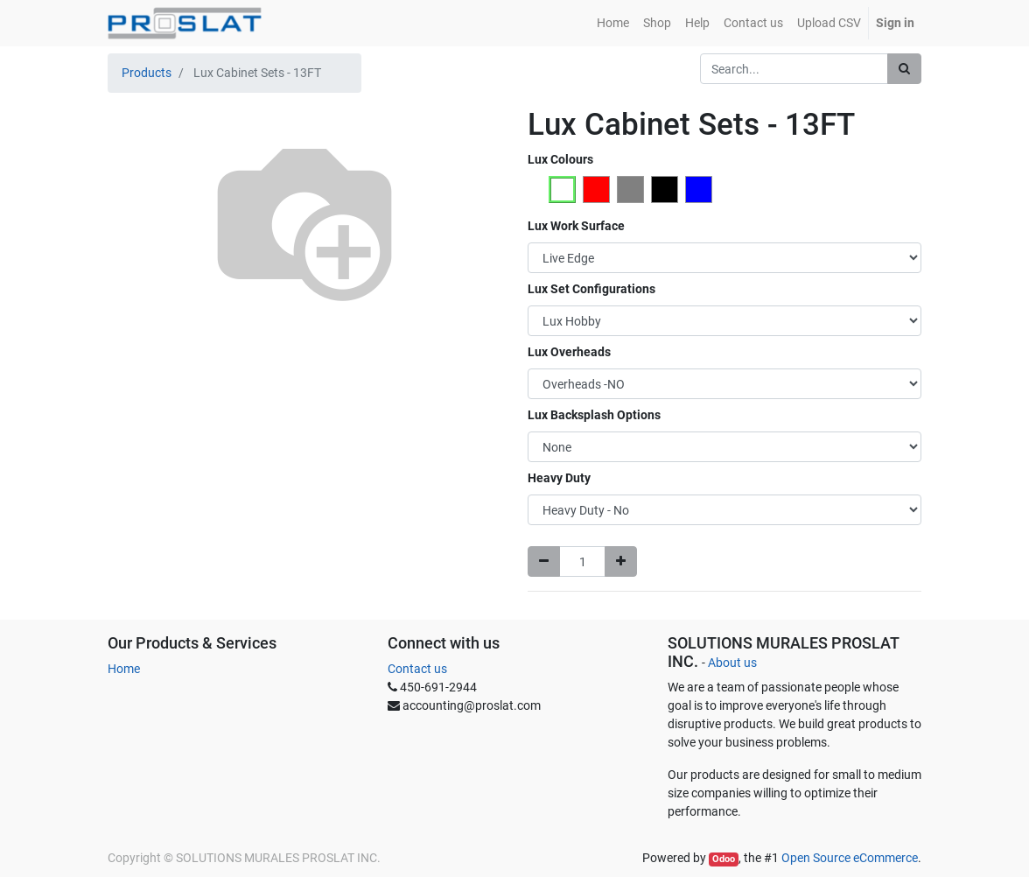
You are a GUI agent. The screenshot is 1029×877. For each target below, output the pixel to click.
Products (147, 73)
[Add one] (621, 561)
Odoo (723, 859)
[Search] (904, 68)
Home (124, 669)
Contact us (417, 669)
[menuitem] (613, 23)
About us (732, 663)
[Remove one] (544, 561)
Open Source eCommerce (849, 858)
